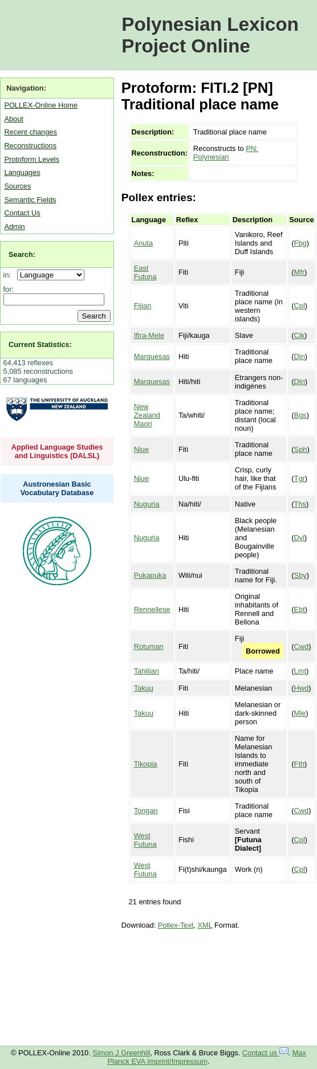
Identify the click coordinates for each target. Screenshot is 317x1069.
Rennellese (152, 609)
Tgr (299, 478)
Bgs (300, 415)
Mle (300, 713)
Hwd (301, 688)
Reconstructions (30, 145)
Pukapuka (150, 575)
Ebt (299, 609)
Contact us (265, 1052)
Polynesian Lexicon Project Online (210, 35)
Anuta (143, 243)
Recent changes (30, 132)
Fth (299, 764)
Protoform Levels (31, 159)
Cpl (299, 305)
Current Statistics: (40, 344)
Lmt (300, 671)
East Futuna (145, 272)
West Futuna (145, 839)
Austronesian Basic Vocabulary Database (57, 488)
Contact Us (22, 213)
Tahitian (146, 671)
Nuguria (147, 504)
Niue (141, 449)
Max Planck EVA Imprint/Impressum (207, 1057)
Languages (22, 172)
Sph (300, 449)
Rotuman (149, 646)
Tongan (146, 810)
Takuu (143, 688)
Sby (300, 575)
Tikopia (145, 764)
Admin (14, 226)
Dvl (299, 537)
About (13, 119)
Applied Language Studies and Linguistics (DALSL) (57, 451)
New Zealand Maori (147, 415)
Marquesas (152, 356)
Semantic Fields (30, 199)
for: (8, 289)
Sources (17, 186)
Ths (300, 504)
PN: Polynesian (225, 152)
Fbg (300, 243)
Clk (299, 335)
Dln (299, 356)
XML (205, 925)
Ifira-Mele (149, 335)
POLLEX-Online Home (41, 105)
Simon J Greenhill (121, 1052)
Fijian (143, 305)
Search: (22, 254)
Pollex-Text (176, 925)
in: (9, 275)
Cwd (301, 646)
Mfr (299, 272)
